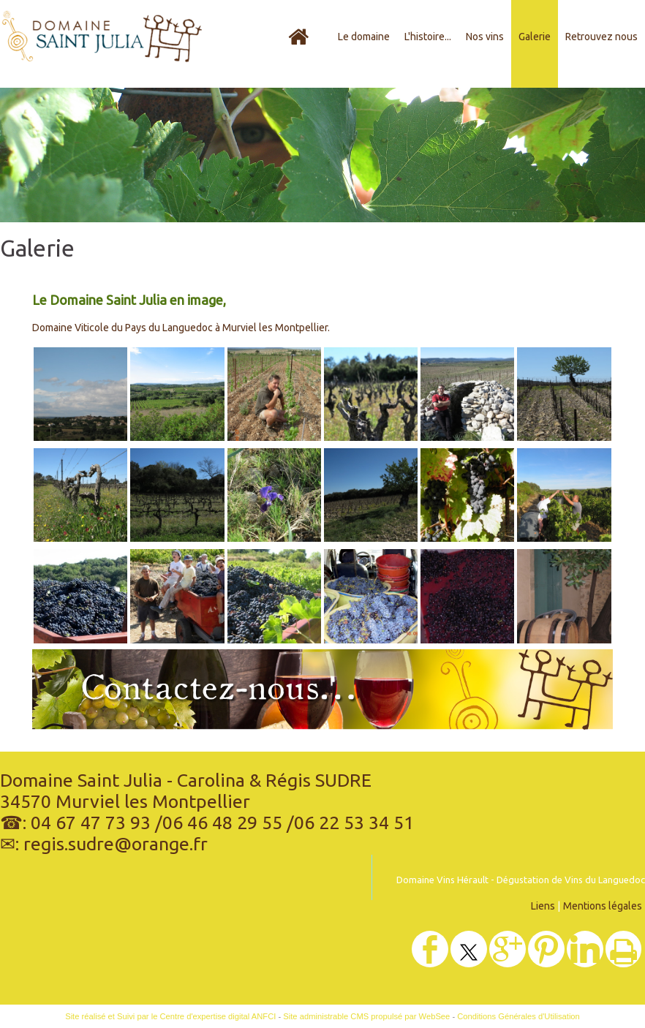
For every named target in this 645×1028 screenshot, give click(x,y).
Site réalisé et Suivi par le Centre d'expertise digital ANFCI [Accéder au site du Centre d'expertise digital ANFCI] (170, 1016)
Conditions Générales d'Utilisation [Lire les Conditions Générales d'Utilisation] (518, 1016)
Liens (543, 906)
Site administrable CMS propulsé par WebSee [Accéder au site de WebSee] (366, 1016)
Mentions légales (602, 906)
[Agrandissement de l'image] (80, 437)
